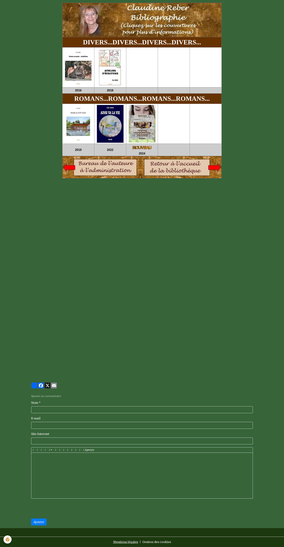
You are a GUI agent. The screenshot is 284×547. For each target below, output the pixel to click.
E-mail (36, 418)
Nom (34, 402)
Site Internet (40, 434)
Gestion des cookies (157, 542)
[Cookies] (8, 539)
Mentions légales (125, 542)
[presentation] (58, 508)
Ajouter (39, 522)
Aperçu (88, 450)
